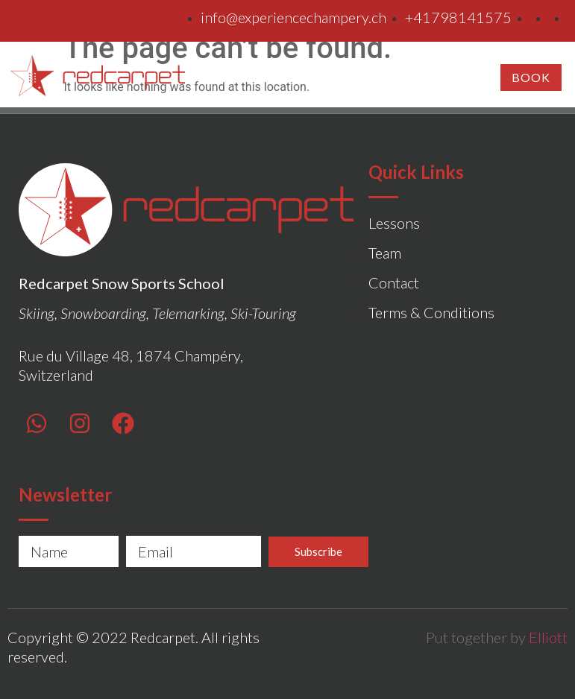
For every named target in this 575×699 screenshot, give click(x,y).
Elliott (548, 637)
